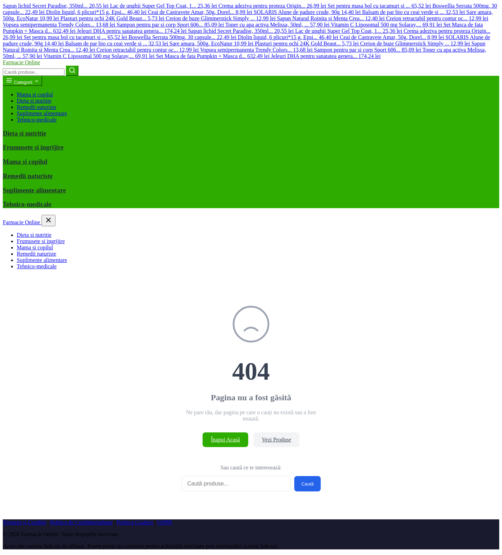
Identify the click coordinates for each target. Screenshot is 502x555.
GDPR (164, 522)
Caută (307, 484)
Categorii (22, 81)
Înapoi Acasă (225, 440)
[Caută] (72, 71)
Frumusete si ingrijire (33, 147)
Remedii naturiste (36, 107)
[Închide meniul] (48, 220)
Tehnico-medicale (36, 120)
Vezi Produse (276, 440)
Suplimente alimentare (42, 113)
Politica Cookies (134, 522)
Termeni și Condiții (24, 522)
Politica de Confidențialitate (81, 522)
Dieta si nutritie (34, 101)
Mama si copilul (35, 94)
